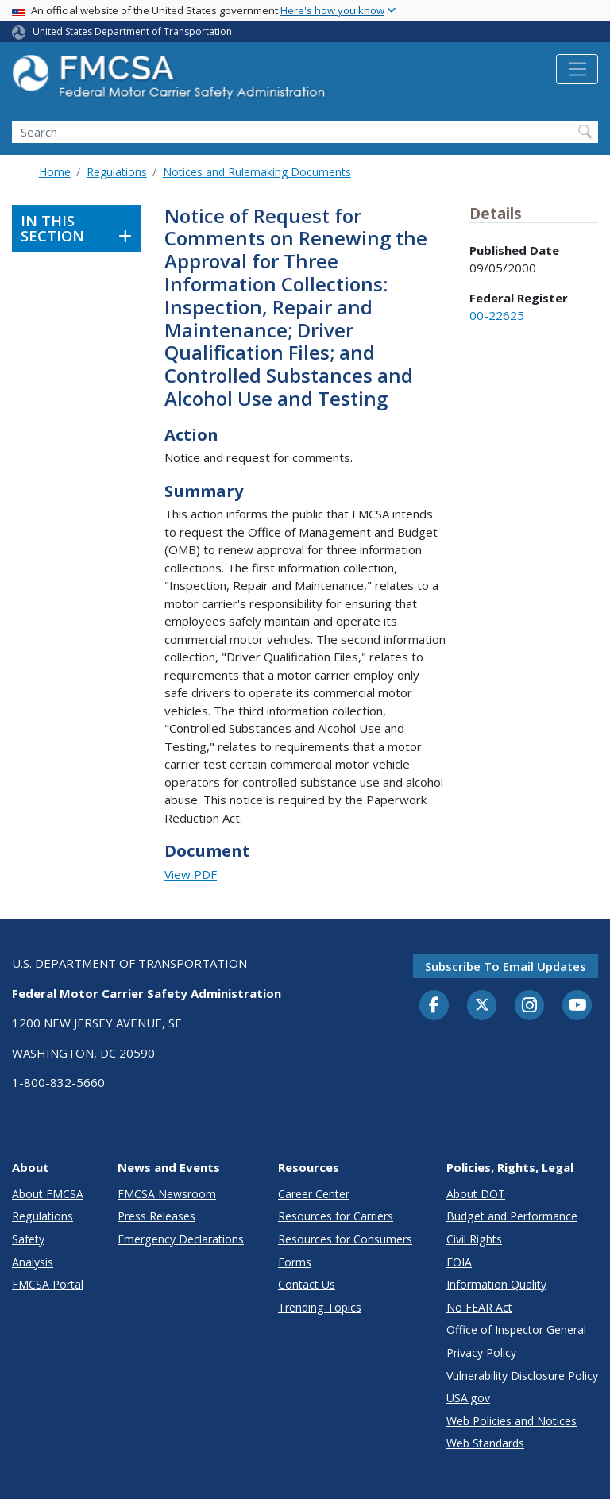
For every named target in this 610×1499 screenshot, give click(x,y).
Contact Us (306, 1284)
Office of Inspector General (516, 1329)
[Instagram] (530, 1007)
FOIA (459, 1262)
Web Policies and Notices (511, 1420)
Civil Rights (474, 1239)
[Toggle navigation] (577, 69)
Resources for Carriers (335, 1215)
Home (55, 171)
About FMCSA (47, 1193)
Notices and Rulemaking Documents (257, 171)
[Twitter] (482, 1005)
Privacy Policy (481, 1352)
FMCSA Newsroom (167, 1193)
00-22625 (496, 315)
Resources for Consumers (345, 1239)
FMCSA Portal (47, 1284)
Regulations (117, 171)
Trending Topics (319, 1307)
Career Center (313, 1193)
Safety (28, 1239)
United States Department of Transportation (132, 31)
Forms (294, 1262)
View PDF (190, 874)
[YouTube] (577, 1006)
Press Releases (156, 1215)
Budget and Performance (511, 1215)
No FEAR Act (479, 1307)
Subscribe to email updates (505, 966)
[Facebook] (434, 1006)
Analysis (32, 1262)
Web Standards (485, 1443)
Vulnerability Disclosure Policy (522, 1375)
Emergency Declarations (181, 1239)
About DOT (475, 1193)
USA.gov (468, 1397)
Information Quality (496, 1284)
